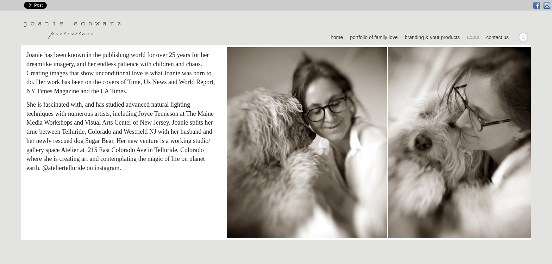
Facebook (536, 5)
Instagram (547, 5)
